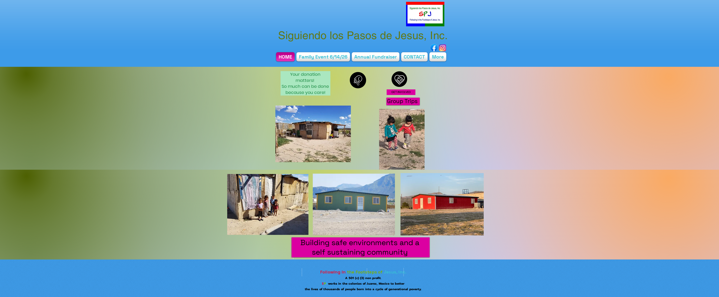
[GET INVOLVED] (401, 92)
